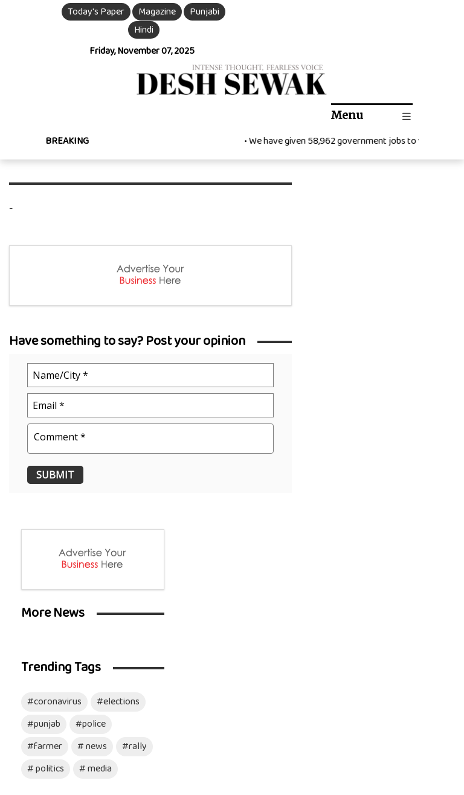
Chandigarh (43, 601)
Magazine (156, 12)
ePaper (203, 530)
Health (118, 583)
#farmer (341, 369)
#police (388, 346)
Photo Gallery (216, 583)
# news (389, 369)
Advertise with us (306, 636)
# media (392, 391)
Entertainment (134, 530)
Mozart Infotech (422, 718)
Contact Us (294, 618)
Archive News (215, 601)
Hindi (142, 30)
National (38, 548)
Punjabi (203, 12)
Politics (36, 618)
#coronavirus (351, 324)
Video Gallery (215, 566)
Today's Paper (94, 12)
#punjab (341, 346)
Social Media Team (296, 592)
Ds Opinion (126, 548)
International (47, 530)
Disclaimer (78, 736)
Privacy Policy (164, 718)
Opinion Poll (212, 618)
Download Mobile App (43, 768)
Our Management (306, 548)
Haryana (38, 583)
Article (117, 566)
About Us (290, 530)
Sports (118, 618)
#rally (431, 369)
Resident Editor (303, 566)
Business (122, 601)
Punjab (35, 566)
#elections (415, 324)
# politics (342, 391)
